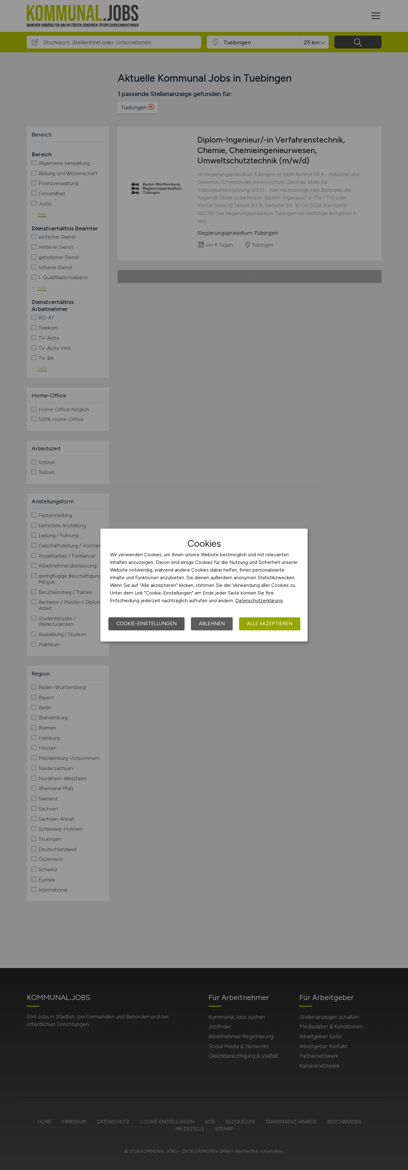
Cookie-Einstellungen (146, 623)
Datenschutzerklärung (259, 601)
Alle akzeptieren (269, 623)
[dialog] (204, 585)
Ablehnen (212, 623)
